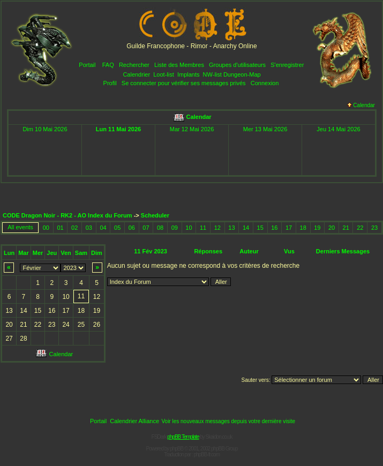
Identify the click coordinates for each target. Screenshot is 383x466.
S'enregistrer (287, 65)
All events (20, 227)
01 (60, 227)
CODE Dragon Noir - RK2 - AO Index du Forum (67, 215)
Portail (87, 65)
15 (260, 227)
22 (360, 227)
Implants (188, 74)
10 (188, 227)
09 (174, 227)
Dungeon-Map (242, 74)
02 (74, 227)
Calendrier (136, 74)
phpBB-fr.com (206, 454)
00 (46, 227)
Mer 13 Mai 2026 (265, 129)
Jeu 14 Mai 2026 (338, 129)
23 (374, 227)
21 (346, 227)
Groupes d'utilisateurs (237, 65)
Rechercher (134, 65)
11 (203, 227)
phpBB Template (183, 437)
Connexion (265, 83)
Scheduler (155, 215)
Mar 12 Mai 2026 (192, 129)
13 (231, 227)
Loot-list (163, 74)
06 (132, 227)
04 (103, 227)
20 (331, 227)
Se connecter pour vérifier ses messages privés (184, 83)
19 (317, 227)
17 (289, 227)
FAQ (108, 65)
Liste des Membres (179, 65)
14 (246, 227)
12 (217, 227)
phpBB (176, 449)
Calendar (361, 105)
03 (89, 227)
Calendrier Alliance (134, 421)
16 (274, 227)
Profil (110, 83)
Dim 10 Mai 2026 (44, 129)
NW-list (212, 74)
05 (117, 227)
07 (145, 227)
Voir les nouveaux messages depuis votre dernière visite (228, 421)
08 (160, 227)
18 (303, 227)
